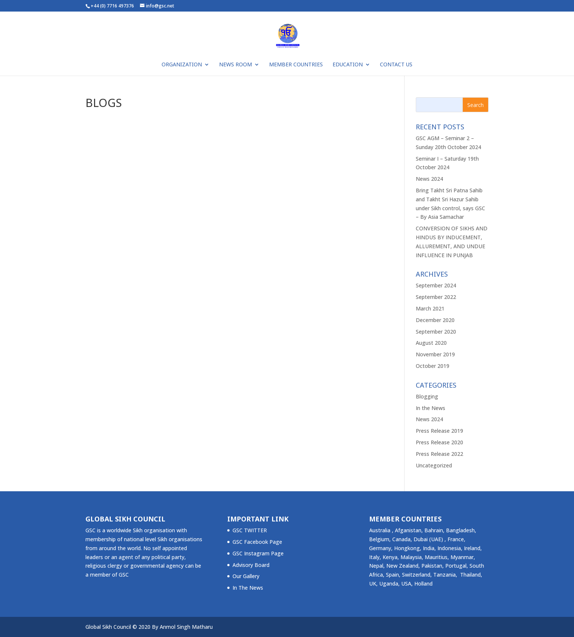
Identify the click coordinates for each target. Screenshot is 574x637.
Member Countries (296, 65)
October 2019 (432, 365)
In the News (430, 407)
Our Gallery (246, 576)
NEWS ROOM (235, 65)
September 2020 (436, 331)
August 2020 (431, 342)
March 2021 (430, 308)
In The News (248, 587)
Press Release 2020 (439, 442)
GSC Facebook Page (257, 541)
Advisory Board (251, 564)
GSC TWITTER (250, 530)
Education (348, 65)
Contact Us (396, 65)
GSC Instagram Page (258, 553)
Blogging (427, 396)
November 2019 (435, 354)
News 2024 (429, 178)
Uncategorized (434, 465)
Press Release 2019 (439, 430)
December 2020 (435, 320)
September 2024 (436, 285)
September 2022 (436, 296)
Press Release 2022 (439, 453)
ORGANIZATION (182, 65)
